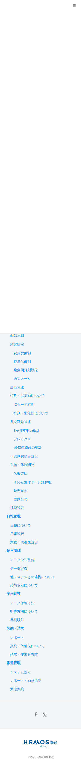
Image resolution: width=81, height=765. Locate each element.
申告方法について (24, 611)
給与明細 (14, 551)
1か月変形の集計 (27, 431)
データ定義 (18, 568)
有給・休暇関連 (22, 465)
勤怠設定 (17, 344)
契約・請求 (15, 628)
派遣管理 (14, 663)
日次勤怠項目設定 (24, 456)
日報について (20, 525)
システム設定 (20, 672)
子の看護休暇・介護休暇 (33, 482)
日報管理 (14, 516)
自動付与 (20, 499)
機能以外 (17, 620)
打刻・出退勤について (27, 395)
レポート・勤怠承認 (25, 680)
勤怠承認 (17, 335)
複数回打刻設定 (26, 370)
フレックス (22, 439)
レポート (17, 637)
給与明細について (24, 585)
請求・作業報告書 (24, 654)
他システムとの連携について (32, 577)
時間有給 (20, 491)
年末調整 (14, 594)
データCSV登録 (22, 560)
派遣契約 (17, 689)
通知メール (22, 379)
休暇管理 (20, 474)
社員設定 (17, 508)
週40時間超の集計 (28, 447)
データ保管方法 (22, 603)
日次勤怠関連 (20, 422)
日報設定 (17, 534)
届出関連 (17, 387)
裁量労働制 (22, 361)
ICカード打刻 (24, 404)
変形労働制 (22, 353)
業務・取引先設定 (24, 542)
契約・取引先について (27, 646)
